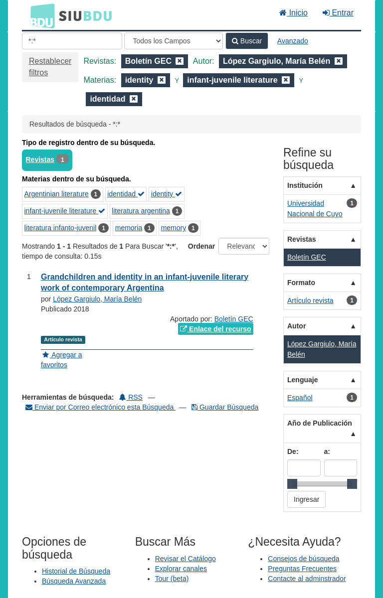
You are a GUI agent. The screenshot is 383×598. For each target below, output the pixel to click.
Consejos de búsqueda (303, 559)
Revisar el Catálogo (185, 559)
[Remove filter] (180, 61)
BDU (40, 15)
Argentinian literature (56, 194)
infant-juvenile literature (65, 211)
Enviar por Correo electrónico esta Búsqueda (100, 407)
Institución (305, 185)
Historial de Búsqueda (76, 571)
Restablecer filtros (50, 67)
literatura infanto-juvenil (60, 228)
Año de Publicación (319, 423)
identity (166, 194)
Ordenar (201, 246)
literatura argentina (141, 211)
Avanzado (292, 41)
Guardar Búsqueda (225, 407)
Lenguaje (302, 380)
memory (174, 228)
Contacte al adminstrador (307, 579)
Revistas (40, 159)
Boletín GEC (233, 319)
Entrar (338, 12)
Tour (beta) (172, 579)
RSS (131, 397)
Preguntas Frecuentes (302, 569)
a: (327, 451)
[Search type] (173, 40)
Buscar (247, 41)
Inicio (293, 12)
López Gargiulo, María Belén (97, 299)
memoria (128, 228)
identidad (126, 194)
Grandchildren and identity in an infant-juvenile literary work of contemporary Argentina (144, 283)
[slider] (292, 484)
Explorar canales (181, 569)
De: (293, 451)
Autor (296, 326)
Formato (301, 283)
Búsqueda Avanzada (74, 581)
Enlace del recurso (215, 329)
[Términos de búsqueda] (72, 40)
